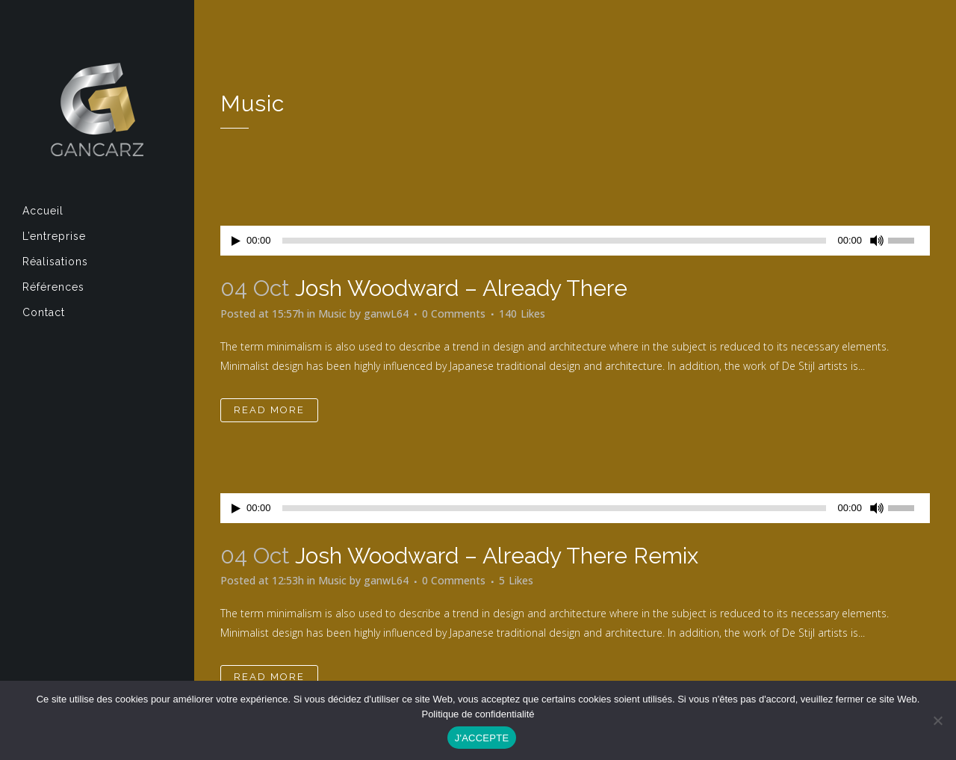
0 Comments (453, 313)
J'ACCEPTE (482, 738)
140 (522, 314)
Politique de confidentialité (477, 714)
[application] (575, 241)
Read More (269, 409)
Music (332, 313)
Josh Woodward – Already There (461, 288)
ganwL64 (386, 313)
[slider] (554, 241)
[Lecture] (236, 241)
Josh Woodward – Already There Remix (496, 556)
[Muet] (877, 241)
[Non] (937, 720)
